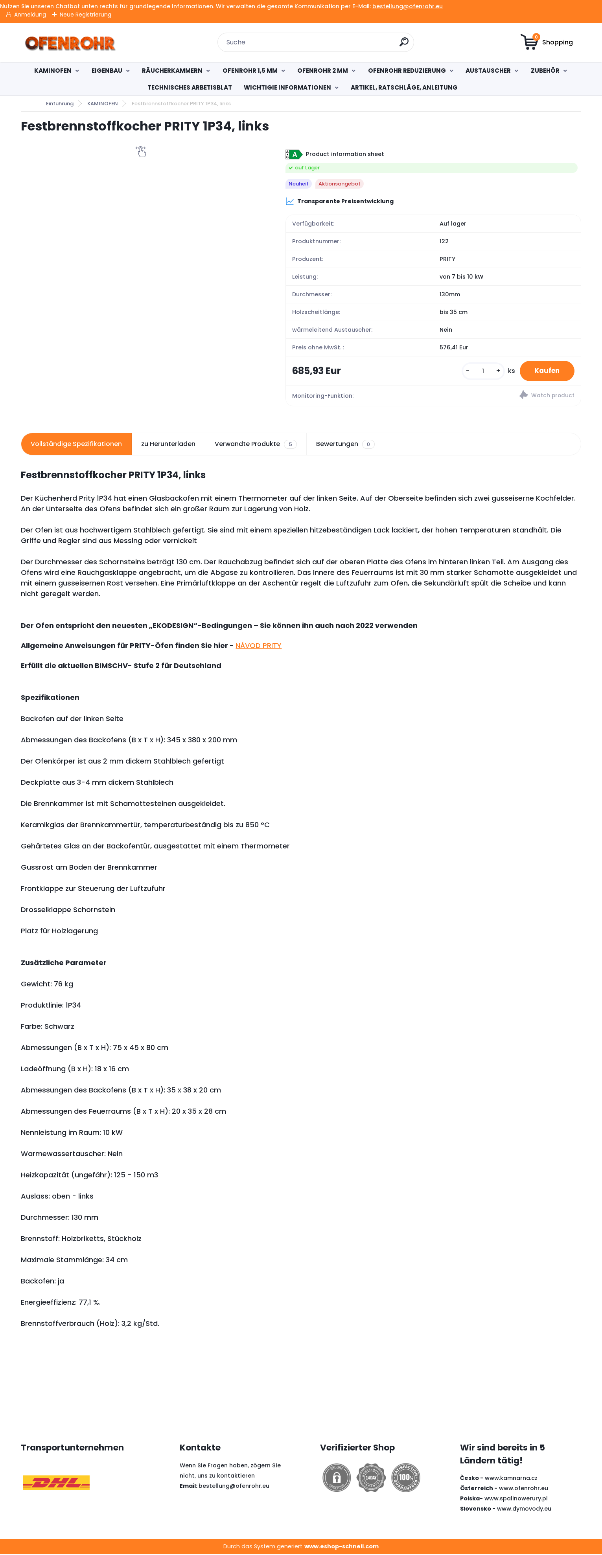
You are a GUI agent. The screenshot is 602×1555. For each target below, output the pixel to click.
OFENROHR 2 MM (322, 70)
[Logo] (69, 42)
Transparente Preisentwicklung (339, 201)
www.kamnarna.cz (511, 1479)
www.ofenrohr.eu (523, 1489)
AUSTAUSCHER (488, 70)
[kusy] (479, 371)
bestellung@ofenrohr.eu (407, 6)
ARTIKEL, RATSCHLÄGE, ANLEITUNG (404, 87)
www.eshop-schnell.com (341, 1547)
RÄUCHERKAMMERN (172, 70)
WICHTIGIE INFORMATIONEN (287, 87)
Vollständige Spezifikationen (76, 445)
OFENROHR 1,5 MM (250, 70)
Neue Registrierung (85, 14)
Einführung (60, 103)
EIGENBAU (107, 70)
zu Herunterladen (168, 445)
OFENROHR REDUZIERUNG (407, 70)
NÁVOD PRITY (259, 647)
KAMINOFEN (53, 70)
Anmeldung (30, 14)
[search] (404, 45)
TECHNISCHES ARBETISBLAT (189, 87)
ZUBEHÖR (545, 70)
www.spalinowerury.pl (516, 1500)
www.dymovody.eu (524, 1509)
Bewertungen (345, 445)
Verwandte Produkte (255, 445)
